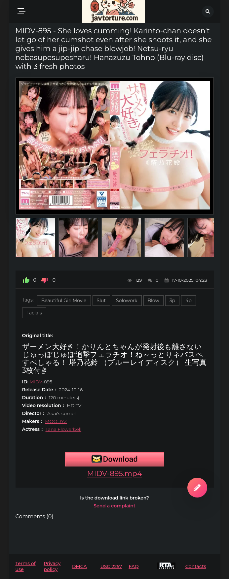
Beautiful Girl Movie (64, 301)
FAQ (133, 566)
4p (188, 301)
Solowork (126, 301)
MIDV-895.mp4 (114, 473)
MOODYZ (56, 421)
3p (172, 301)
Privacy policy (52, 566)
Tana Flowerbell (64, 429)
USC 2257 (111, 566)
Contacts (195, 566)
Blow (153, 301)
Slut (101, 301)
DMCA (79, 566)
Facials (34, 313)
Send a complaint (114, 506)
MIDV (36, 382)
